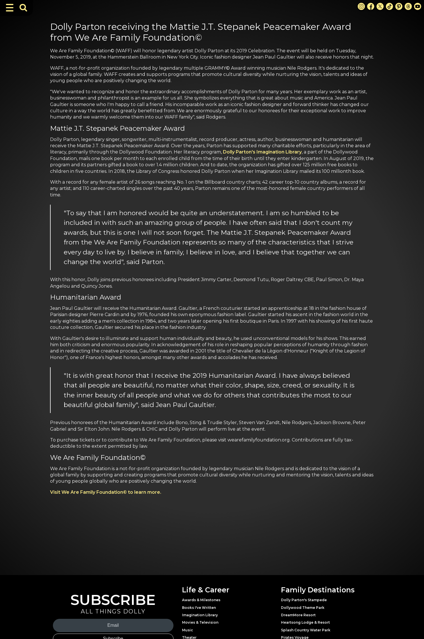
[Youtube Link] (417, 6)
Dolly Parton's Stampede (304, 600)
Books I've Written (199, 607)
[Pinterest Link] (398, 6)
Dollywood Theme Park (302, 607)
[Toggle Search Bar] (23, 8)
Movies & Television (200, 622)
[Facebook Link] (370, 6)
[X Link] (380, 6)
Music (187, 630)
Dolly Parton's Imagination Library (262, 152)
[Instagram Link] (361, 6)
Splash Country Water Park (305, 630)
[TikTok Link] (389, 6)
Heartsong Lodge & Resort (305, 622)
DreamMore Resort (298, 615)
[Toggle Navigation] (10, 8)
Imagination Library (200, 615)
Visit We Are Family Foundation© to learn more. (105, 492)
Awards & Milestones (201, 600)
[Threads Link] (408, 6)
